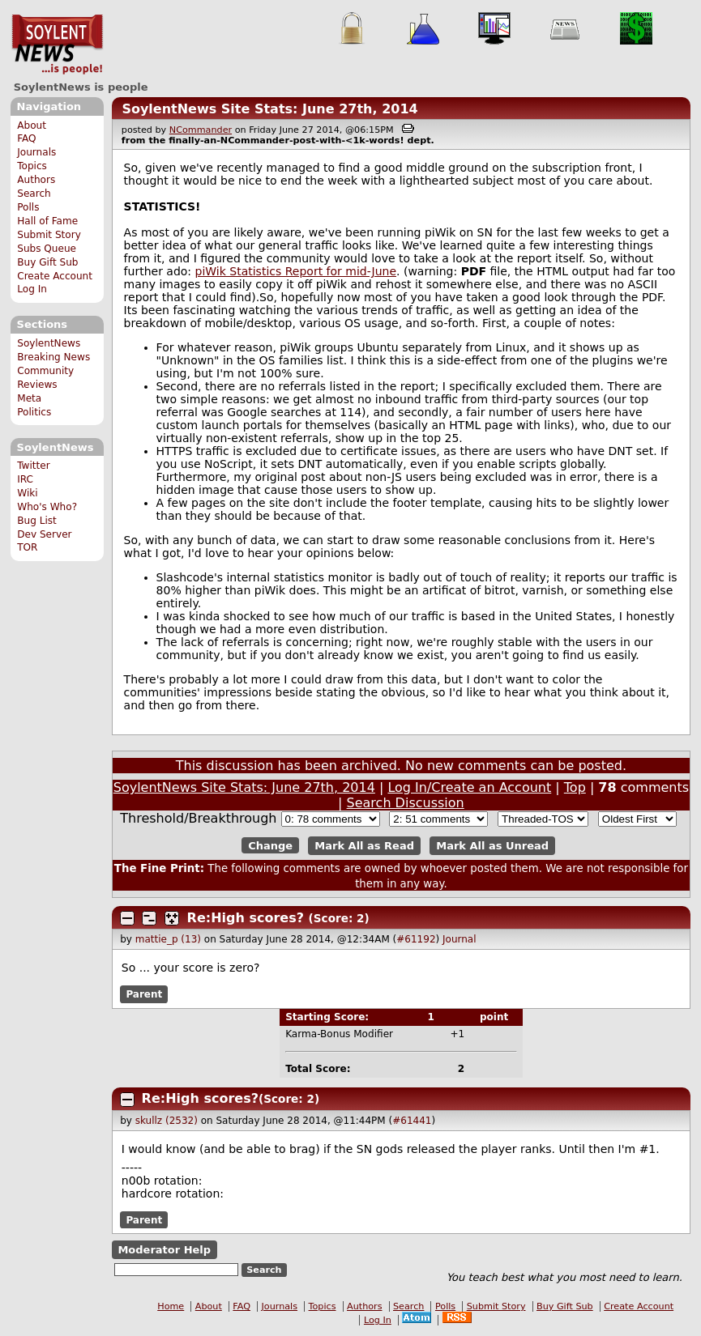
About (31, 125)
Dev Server (44, 534)
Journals (36, 152)
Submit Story (49, 234)
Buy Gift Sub (47, 262)
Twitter (33, 465)
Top (575, 787)
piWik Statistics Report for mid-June (296, 271)
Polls (28, 207)
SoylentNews (57, 44)
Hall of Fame (47, 221)
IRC (25, 479)
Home (170, 1306)
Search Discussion (405, 803)
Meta (29, 398)
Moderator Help (164, 1250)
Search (34, 193)
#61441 (411, 1120)
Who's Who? (47, 507)
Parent (144, 994)
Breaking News (53, 357)
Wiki (27, 493)
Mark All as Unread (492, 846)
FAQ (26, 138)
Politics (34, 412)
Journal (459, 939)
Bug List (37, 520)
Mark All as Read (364, 846)
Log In (32, 289)
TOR (27, 547)
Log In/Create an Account (469, 787)
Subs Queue (46, 248)
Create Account (54, 276)
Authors (36, 179)
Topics (32, 166)
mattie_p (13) (168, 939)
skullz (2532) (166, 1120)
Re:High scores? (245, 917)
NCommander (200, 130)
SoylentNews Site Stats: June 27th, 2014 (269, 109)
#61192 (415, 939)
